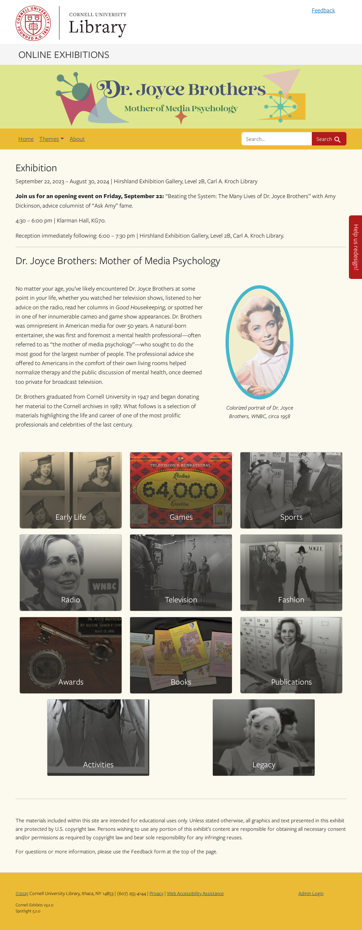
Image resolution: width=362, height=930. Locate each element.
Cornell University (33, 23)
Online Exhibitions (63, 54)
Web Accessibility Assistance (195, 893)
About (77, 139)
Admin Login (310, 893)
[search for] (276, 138)
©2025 (22, 893)
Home (26, 139)
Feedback (323, 10)
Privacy (156, 893)
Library (97, 23)
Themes (49, 139)
